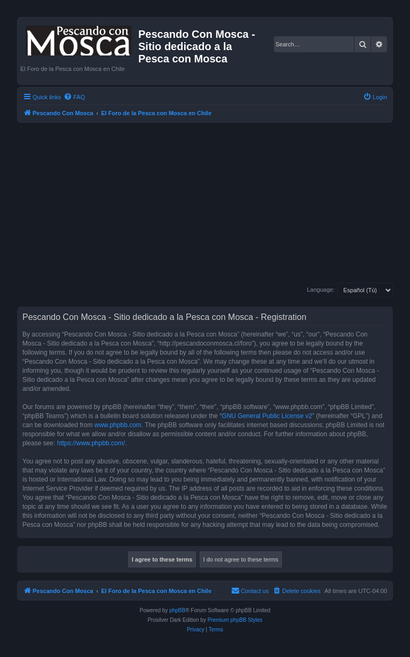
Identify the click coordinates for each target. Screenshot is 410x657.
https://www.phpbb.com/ (91, 443)
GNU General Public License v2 (267, 416)
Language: (321, 289)
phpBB (177, 610)
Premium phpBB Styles (235, 620)
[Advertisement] (205, 202)
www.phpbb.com (117, 425)
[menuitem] (74, 97)
